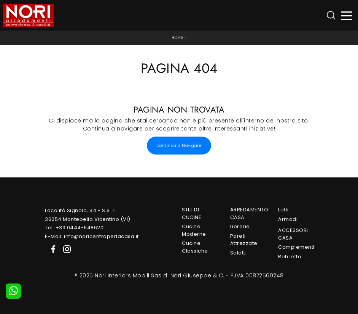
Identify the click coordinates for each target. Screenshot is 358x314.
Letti (283, 209)
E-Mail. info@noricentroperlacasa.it (92, 236)
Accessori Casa (293, 234)
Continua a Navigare (179, 145)
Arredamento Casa (247, 213)
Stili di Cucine (191, 213)
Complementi (295, 247)
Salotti (238, 252)
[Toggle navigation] (346, 15)
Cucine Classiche (195, 247)
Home (177, 37)
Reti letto (289, 256)
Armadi (288, 219)
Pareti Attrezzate (244, 239)
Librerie (240, 226)
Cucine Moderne (194, 230)
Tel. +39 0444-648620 (74, 227)
